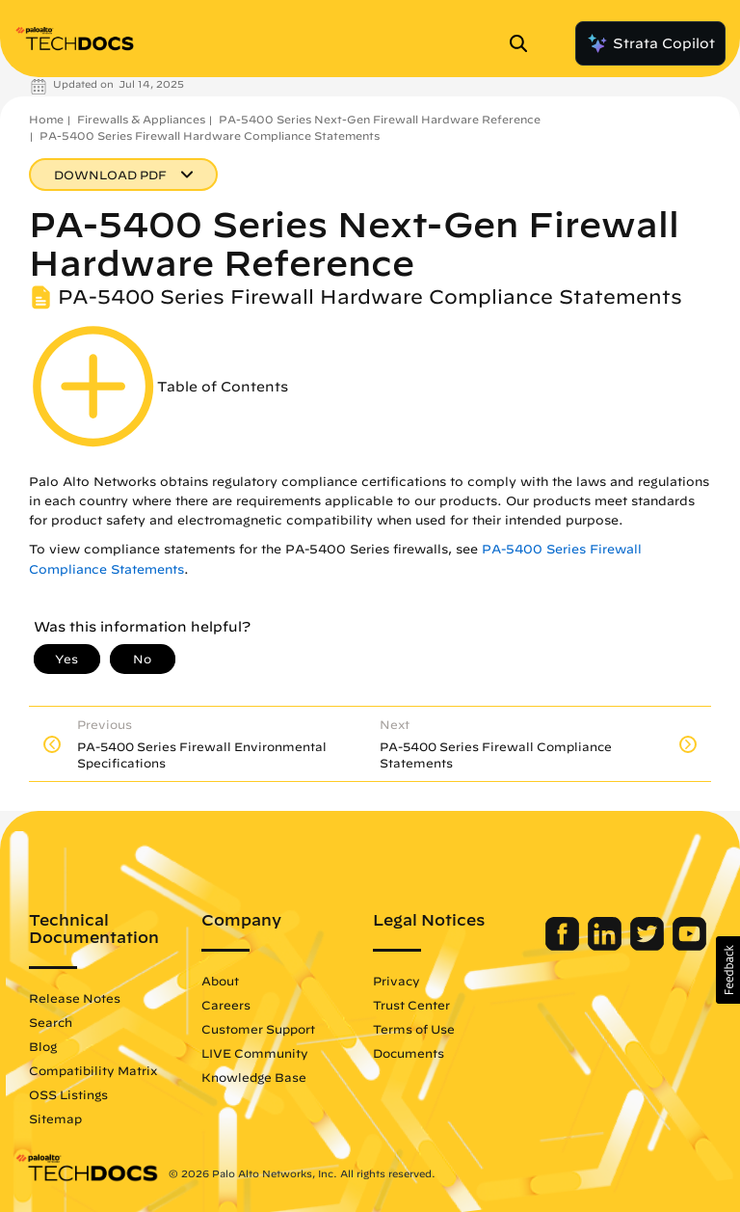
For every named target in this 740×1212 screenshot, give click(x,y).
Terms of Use (414, 1029)
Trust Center (411, 1004)
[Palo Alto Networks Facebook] (564, 946)
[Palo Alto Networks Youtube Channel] (689, 946)
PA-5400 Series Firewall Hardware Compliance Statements (210, 135)
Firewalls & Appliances (141, 119)
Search (50, 1022)
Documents (408, 1053)
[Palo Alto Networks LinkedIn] (606, 946)
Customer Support (258, 1029)
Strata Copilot (650, 43)
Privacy (396, 980)
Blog (43, 1046)
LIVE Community (254, 1053)
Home (46, 119)
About (220, 980)
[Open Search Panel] (524, 43)
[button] (728, 970)
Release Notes (74, 998)
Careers (226, 1004)
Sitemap (55, 1118)
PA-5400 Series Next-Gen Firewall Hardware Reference (380, 119)
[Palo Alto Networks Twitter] (649, 946)
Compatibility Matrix (93, 1070)
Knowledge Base (253, 1077)
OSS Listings (68, 1094)
